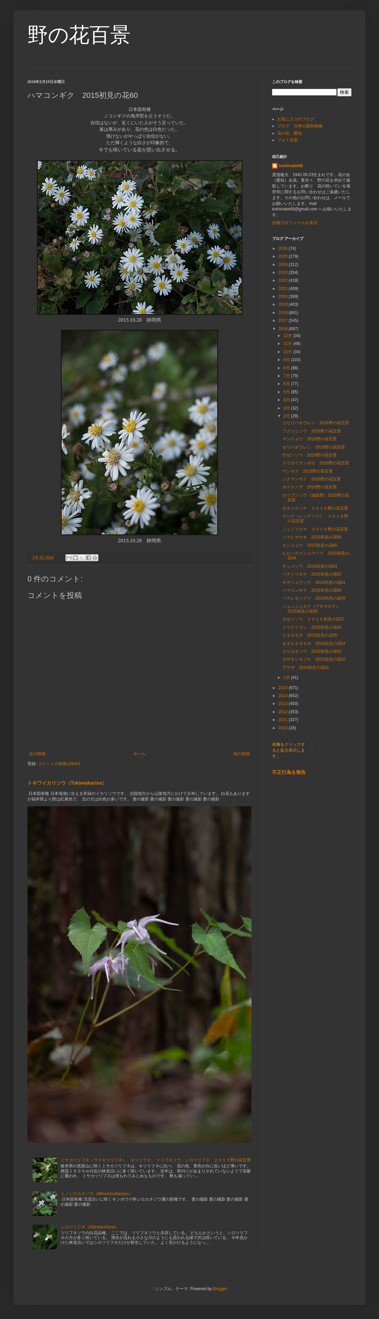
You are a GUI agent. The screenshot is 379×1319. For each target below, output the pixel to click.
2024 (284, 264)
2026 (284, 248)
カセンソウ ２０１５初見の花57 (313, 619)
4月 (287, 399)
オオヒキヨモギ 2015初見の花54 (313, 643)
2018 (284, 312)
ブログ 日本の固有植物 (299, 126)
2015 (284, 687)
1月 (287, 677)
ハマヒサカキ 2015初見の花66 (311, 537)
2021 (284, 288)
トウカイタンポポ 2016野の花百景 (315, 463)
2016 (284, 328)
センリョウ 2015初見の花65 (309, 545)
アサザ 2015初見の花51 (305, 667)
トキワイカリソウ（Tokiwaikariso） (67, 783)
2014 (284, 695)
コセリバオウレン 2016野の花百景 (315, 422)
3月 (287, 408)
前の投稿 (241, 753)
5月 (287, 392)
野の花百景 (79, 34)
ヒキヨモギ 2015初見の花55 (309, 635)
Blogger (220, 1288)
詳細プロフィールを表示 (294, 222)
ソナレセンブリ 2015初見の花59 (313, 598)
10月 (288, 351)
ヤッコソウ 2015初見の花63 (309, 566)
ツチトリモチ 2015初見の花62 (311, 574)
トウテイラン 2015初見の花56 (311, 627)
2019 (284, 304)
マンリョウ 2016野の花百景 (309, 439)
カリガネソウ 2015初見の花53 (311, 651)
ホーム (139, 753)
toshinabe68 (291, 165)
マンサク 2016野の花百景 (307, 471)
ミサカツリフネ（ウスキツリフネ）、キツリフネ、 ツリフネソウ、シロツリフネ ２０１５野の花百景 (156, 1160)
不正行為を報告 (289, 772)
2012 (284, 711)
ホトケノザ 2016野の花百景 (309, 487)
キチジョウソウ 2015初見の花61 (313, 582)
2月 (287, 416)
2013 (284, 703)
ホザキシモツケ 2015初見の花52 (313, 659)
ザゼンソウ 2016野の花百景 (309, 455)
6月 (287, 383)
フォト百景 (287, 140)
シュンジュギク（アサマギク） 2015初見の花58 (313, 609)
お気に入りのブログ (295, 119)
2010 (284, 728)
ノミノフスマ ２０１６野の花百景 (315, 529)
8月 (287, 368)
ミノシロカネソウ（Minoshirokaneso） (97, 1193)
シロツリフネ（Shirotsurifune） (90, 1227)
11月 (288, 343)
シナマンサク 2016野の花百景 (311, 479)
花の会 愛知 (289, 133)
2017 (284, 320)
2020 (284, 296)
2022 (284, 280)
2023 (284, 272)
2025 (284, 256)
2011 (284, 719)
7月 (287, 375)
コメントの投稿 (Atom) (59, 763)
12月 (288, 335)
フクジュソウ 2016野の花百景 (311, 431)
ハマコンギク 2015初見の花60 (311, 590)
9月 (287, 359)
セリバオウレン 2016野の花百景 (313, 447)
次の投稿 (37, 753)
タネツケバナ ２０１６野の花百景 (317, 508)
